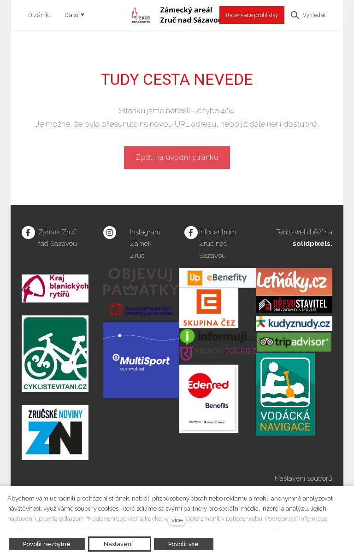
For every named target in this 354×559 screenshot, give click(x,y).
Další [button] (75, 15)
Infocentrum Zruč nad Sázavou (217, 244)
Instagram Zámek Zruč (145, 244)
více (177, 520)
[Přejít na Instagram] (110, 233)
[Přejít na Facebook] (28, 233)
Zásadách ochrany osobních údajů (100, 528)
